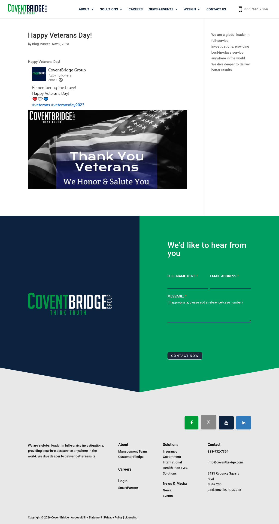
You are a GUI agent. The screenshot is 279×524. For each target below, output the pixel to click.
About (84, 9)
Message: (176, 296)
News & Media (175, 483)
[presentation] (202, 336)
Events (168, 496)
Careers (136, 9)
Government (172, 457)
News (167, 490)
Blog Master (41, 44)
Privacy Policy (113, 517)
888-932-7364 (256, 9)
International (172, 462)
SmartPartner (128, 488)
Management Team (132, 451)
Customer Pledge (131, 457)
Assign (190, 9)
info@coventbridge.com (225, 462)
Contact (214, 444)
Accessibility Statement (86, 517)
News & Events (161, 9)
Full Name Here (182, 276)
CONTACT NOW (185, 356)
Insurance (170, 451)
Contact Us (216, 9)
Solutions (109, 9)
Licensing (130, 517)
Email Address (224, 276)
